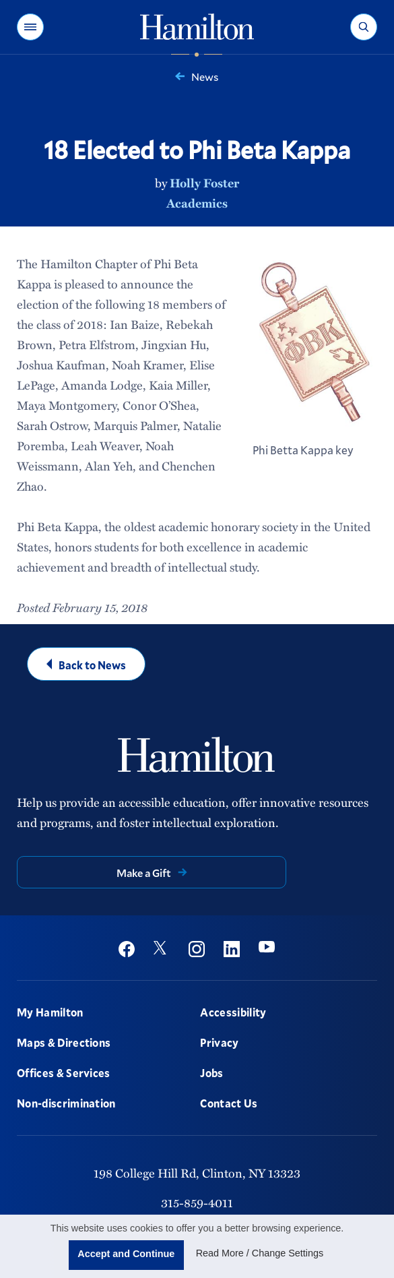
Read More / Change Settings (260, 1253)
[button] (30, 27)
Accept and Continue (125, 1253)
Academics (197, 203)
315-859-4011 (197, 1202)
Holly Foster (204, 182)
